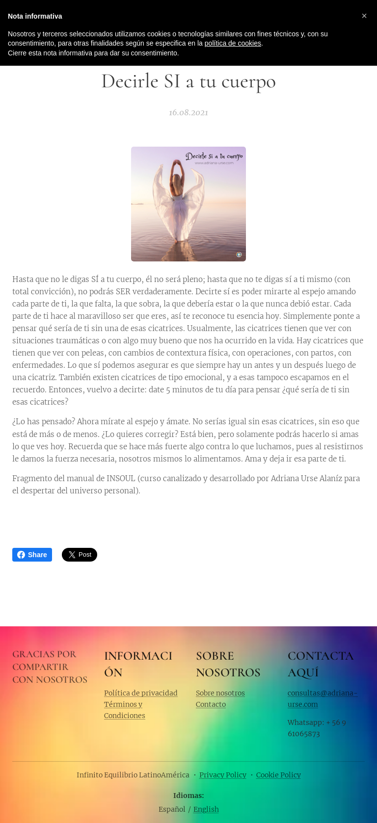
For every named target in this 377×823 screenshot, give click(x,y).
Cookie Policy (278, 775)
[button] (364, 16)
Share (32, 555)
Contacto (211, 704)
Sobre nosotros (220, 692)
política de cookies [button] (233, 43)
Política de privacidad (141, 692)
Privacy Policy (222, 775)
